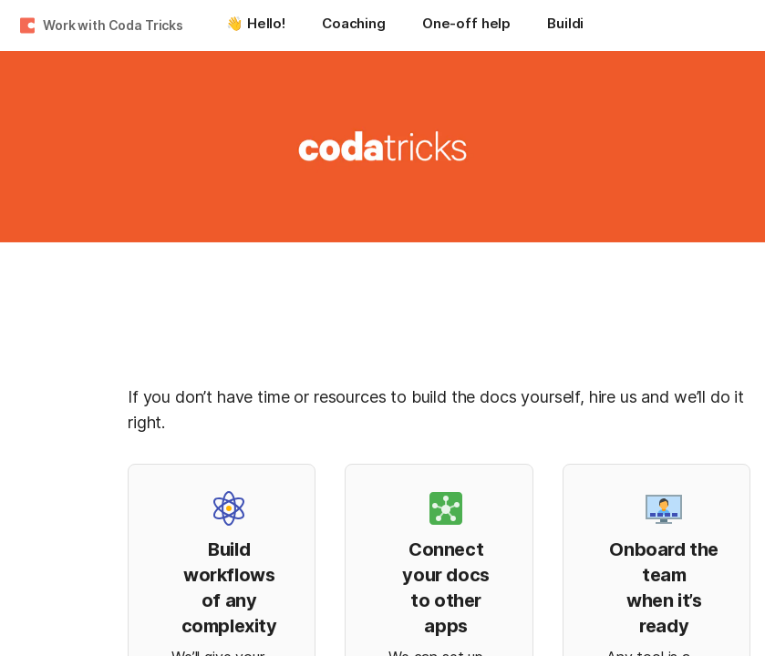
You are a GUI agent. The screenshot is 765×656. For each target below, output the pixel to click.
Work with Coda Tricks (113, 25)
